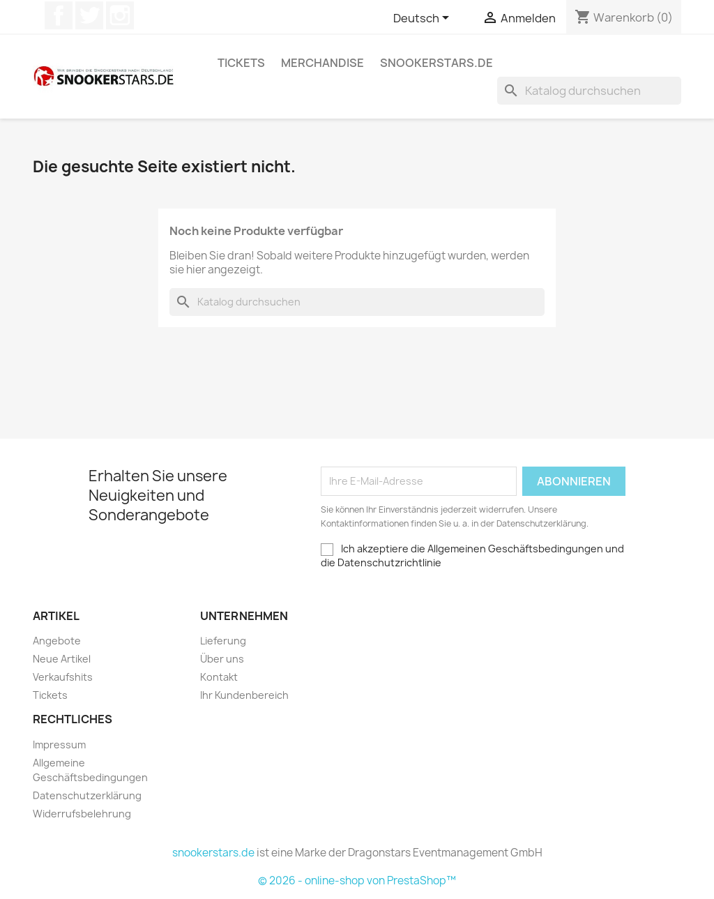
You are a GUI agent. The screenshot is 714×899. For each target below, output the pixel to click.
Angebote (57, 640)
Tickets (241, 62)
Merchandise (322, 62)
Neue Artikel (62, 658)
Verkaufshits (63, 676)
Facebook (59, 15)
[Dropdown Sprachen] (423, 18)
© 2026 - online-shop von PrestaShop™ (357, 880)
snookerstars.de (436, 62)
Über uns (222, 658)
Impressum (59, 744)
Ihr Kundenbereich (244, 695)
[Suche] (589, 91)
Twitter (89, 15)
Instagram (120, 15)
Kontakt (219, 676)
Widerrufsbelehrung (82, 813)
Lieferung (223, 640)
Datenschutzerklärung (87, 795)
